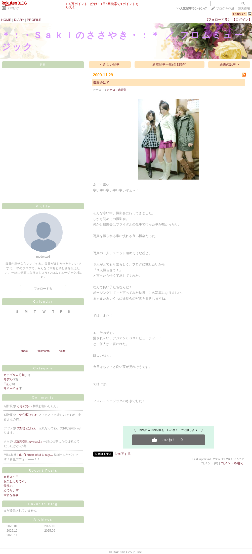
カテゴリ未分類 (14, 375)
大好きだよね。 (28, 428)
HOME (6, 20)
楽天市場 (244, 8)
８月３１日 (11, 477)
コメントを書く (232, 463)
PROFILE (34, 20)
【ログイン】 (242, 19)
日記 (7, 384)
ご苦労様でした (28, 415)
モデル (8, 379)
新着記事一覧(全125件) (169, 64)
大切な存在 (11, 495)
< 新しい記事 (110, 64)
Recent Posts (42, 470)
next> (62, 350)
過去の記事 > (229, 64)
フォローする (43, 288)
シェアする (122, 454)
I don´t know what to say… (35, 455)
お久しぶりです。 (16, 481)
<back (24, 350)
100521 (239, 14)
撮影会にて (101, 82)
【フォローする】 (218, 19)
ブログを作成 (225, 8)
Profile (43, 206)
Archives (42, 519)
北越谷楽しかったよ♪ (28, 441)
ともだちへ (25, 406)
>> (191, 8)
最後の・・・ (13, 486)
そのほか (13, 8)
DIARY (19, 20)
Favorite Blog (43, 504)
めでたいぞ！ (13, 490)
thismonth (43, 350)
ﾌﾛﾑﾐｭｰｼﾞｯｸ (11, 388)
